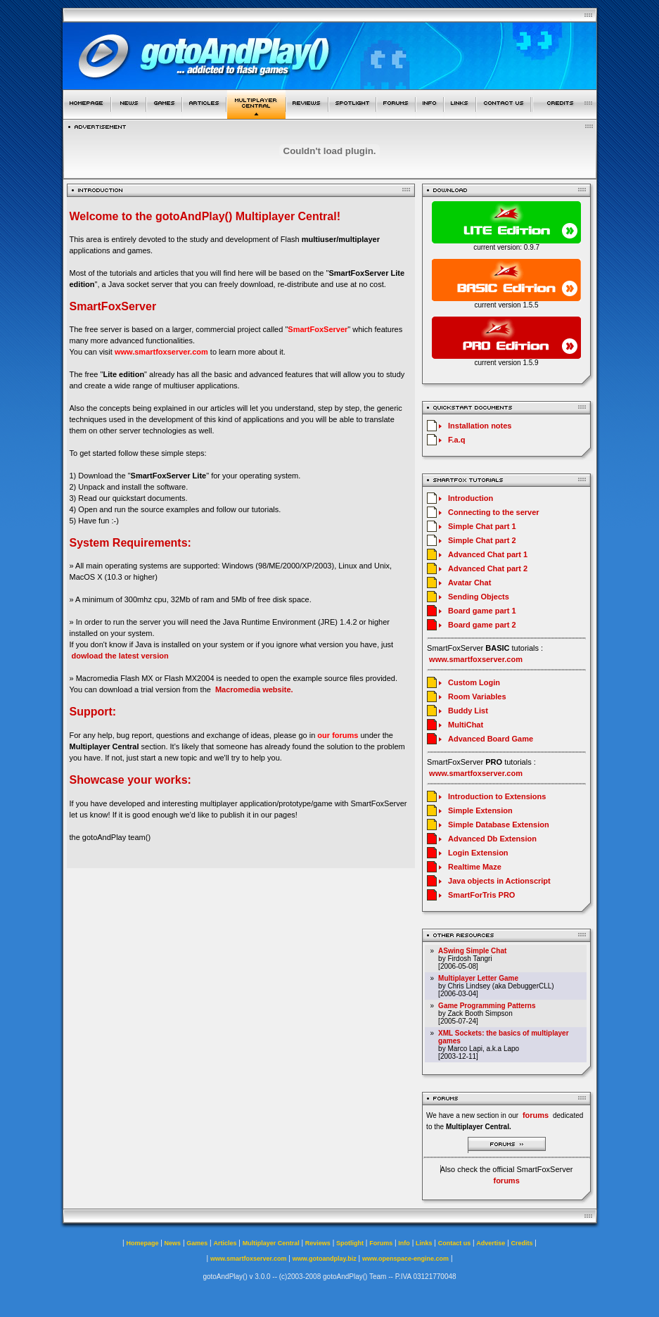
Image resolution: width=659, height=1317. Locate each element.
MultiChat (465, 724)
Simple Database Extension (498, 824)
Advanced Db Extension (492, 838)
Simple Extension (480, 810)
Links (424, 1243)
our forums (337, 735)
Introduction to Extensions (497, 796)
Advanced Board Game (490, 738)
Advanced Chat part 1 (487, 554)
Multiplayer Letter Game (478, 978)
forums (506, 1180)
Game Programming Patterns (486, 1006)
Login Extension (478, 852)
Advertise (490, 1243)
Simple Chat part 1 (482, 526)
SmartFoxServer (317, 329)
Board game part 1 (482, 610)
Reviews (318, 1243)
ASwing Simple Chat (472, 951)
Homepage (142, 1243)
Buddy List (468, 710)
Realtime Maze (474, 867)
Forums (380, 1243)
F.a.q (456, 439)
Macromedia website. (254, 689)
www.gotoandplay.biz (325, 1258)
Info (404, 1243)
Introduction (470, 498)
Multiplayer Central (271, 1243)
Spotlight (350, 1243)
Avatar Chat (469, 582)
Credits (522, 1243)
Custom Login (474, 682)
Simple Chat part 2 (482, 540)
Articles (224, 1243)
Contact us (454, 1243)
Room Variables (477, 696)
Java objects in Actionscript (499, 881)
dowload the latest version (120, 655)
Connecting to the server (493, 512)
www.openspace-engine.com (405, 1258)
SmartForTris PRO (481, 895)
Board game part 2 (482, 625)
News (173, 1243)
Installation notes (479, 425)
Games (196, 1243)
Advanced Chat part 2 (487, 568)
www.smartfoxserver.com (161, 352)
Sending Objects (478, 596)
